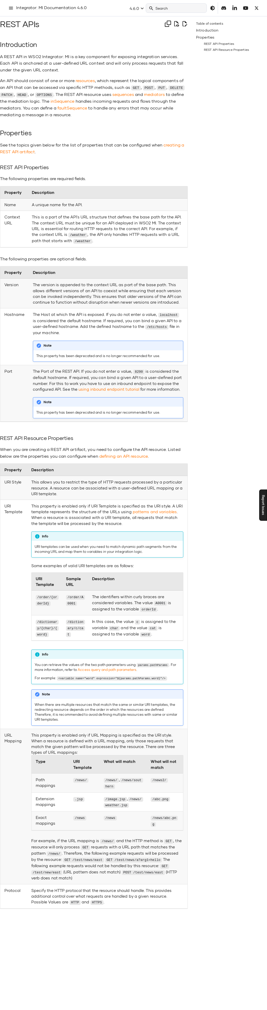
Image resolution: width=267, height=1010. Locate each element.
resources (85, 80)
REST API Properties (219, 44)
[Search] (176, 8)
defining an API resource (123, 453)
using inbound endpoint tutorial (108, 387)
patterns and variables (155, 509)
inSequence (63, 100)
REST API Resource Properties (226, 50)
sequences (123, 93)
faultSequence (72, 107)
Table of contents (209, 24)
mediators (154, 93)
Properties (205, 37)
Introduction (207, 30)
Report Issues (263, 505)
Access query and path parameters (107, 666)
